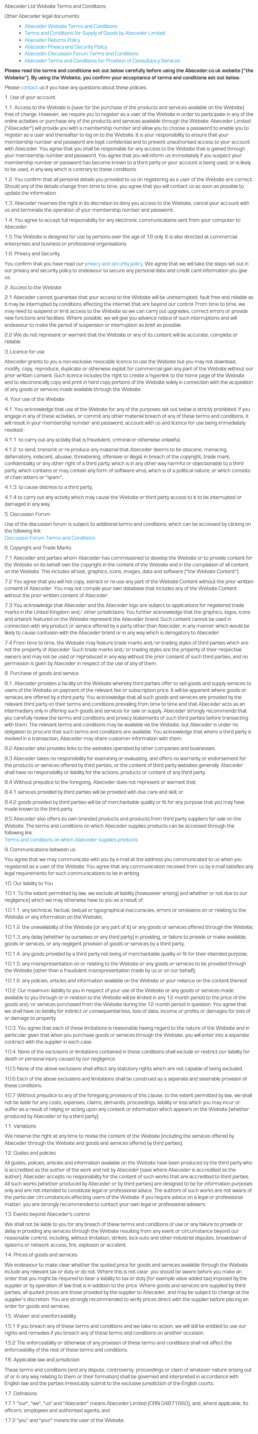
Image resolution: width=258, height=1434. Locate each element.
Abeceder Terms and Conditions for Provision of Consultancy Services (102, 61)
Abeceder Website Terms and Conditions (71, 26)
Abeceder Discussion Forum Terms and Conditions (81, 54)
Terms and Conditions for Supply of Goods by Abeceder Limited (95, 33)
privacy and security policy (114, 264)
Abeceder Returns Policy (52, 40)
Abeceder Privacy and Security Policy (66, 47)
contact (29, 88)
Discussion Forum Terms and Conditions (50, 538)
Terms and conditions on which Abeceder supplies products (71, 840)
